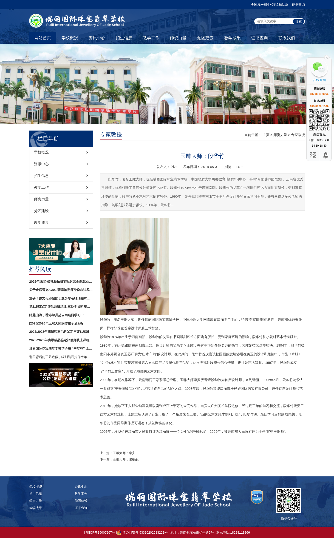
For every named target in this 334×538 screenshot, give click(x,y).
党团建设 (205, 38)
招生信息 (124, 38)
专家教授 (298, 135)
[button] (162, 118)
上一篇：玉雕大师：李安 (117, 453)
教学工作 (151, 38)
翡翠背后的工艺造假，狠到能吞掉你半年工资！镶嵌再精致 (61, 357)
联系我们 (286, 38)
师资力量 (178, 38)
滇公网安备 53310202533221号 (145, 532)
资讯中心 (97, 38)
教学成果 (232, 38)
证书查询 (298, 4)
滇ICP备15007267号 (100, 532)
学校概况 (70, 38)
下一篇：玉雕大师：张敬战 (119, 459)
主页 (266, 135)
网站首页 (42, 38)
